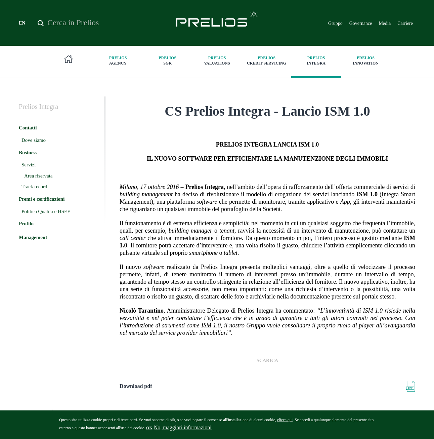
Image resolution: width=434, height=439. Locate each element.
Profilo (26, 223)
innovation (366, 60)
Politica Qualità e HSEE (45, 211)
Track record (34, 186)
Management (33, 237)
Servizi (28, 164)
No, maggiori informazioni (183, 429)
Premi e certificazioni (41, 199)
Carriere (405, 23)
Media (385, 23)
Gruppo (335, 23)
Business (28, 152)
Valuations (217, 60)
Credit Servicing (267, 60)
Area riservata (38, 175)
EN (22, 23)
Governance (360, 23)
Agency (118, 60)
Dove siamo (33, 140)
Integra (316, 60)
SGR (167, 60)
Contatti (28, 127)
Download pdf (136, 386)
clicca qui (285, 421)
